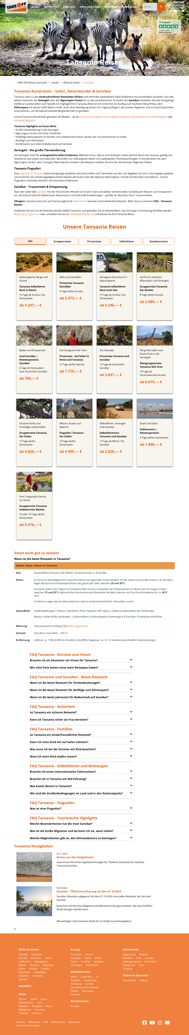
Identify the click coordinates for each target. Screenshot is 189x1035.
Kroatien (86, 961)
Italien (74, 961)
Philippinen (25, 1009)
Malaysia (24, 1006)
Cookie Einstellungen (28, 1025)
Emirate (23, 958)
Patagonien (129, 965)
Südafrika (24, 975)
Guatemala (90, 980)
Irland (88, 958)
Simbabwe (39, 972)
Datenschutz (58, 1022)
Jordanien (36, 958)
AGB (45, 1022)
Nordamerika (80, 1001)
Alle (30, 241)
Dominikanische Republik (85, 987)
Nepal (49, 1006)
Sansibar (42, 191)
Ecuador (149, 958)
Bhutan (23, 999)
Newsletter (34, 1022)
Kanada (75, 1006)
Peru (141, 965)
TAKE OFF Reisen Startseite (32, 82)
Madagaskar (41, 961)
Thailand (24, 1013)
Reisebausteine (159, 241)
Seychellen (25, 972)
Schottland (92, 965)
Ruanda (33, 968)
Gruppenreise (100, 116)
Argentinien (129, 954)
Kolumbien (151, 961)
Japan (44, 999)
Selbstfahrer (80, 201)
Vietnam (36, 1013)
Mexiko (75, 991)
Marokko (35, 965)
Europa (75, 949)
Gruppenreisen (62, 241)
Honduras (77, 983)
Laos (39, 1002)
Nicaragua (87, 991)
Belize (74, 976)
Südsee (144, 980)
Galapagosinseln (132, 961)
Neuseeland (130, 980)
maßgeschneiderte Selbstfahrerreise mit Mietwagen (138, 116)
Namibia (23, 954)
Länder (55, 82)
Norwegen (77, 965)
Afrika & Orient (71, 82)
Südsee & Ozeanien (135, 975)
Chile (139, 958)
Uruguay (127, 968)
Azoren (89, 954)
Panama (75, 994)
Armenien (76, 954)
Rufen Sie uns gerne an (27, 214)
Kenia (48, 958)
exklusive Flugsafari (25, 120)
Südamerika (131, 949)
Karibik (89, 983)
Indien (34, 999)
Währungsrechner (78, 626)
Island (98, 958)
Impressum (74, 1022)
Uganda (23, 979)
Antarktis (25, 986)
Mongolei (37, 1006)
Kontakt (178, 2)
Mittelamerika (80, 972)
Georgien (76, 958)
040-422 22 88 (178, 8)
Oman (22, 968)
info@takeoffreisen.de (82, 214)
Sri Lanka (40, 1009)
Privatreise (85, 116)
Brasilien (128, 958)
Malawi (23, 965)
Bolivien (143, 954)
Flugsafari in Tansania (31, 173)
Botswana (36, 954)
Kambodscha (26, 1002)
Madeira (98, 961)
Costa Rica (87, 976)
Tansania (89, 82)
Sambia (45, 968)
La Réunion (25, 961)
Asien (22, 994)
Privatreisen (94, 241)
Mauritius (48, 965)
